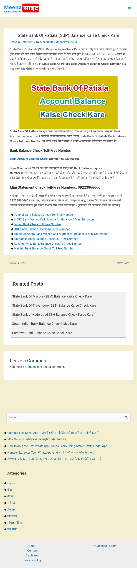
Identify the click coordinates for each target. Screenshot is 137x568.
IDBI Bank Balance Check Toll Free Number (42, 229)
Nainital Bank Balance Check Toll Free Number (44, 248)
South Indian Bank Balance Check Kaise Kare (44, 323)
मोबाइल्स (12, 516)
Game (11, 483)
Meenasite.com (107, 546)
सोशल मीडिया (14, 522)
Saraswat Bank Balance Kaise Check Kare (42, 333)
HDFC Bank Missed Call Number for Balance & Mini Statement (54, 219)
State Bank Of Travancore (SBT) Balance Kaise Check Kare (54, 305)
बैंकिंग (10, 496)
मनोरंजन (11, 503)
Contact (32, 550)
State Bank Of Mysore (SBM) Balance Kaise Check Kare (52, 296)
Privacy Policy (32, 560)
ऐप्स (9, 489)
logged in (33, 367)
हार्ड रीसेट (12, 529)
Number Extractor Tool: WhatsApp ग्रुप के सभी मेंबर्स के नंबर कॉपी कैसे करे (50, 452)
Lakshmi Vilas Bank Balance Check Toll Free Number (48, 243)
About (32, 546)
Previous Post (15, 263)
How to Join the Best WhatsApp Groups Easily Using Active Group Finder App (57, 446)
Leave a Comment (21, 42)
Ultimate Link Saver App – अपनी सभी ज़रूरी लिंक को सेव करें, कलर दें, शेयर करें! (53, 433)
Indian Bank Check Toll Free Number (37, 224)
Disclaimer (32, 555)
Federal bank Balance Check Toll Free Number (44, 214)
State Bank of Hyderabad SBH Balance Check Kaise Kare (52, 314)
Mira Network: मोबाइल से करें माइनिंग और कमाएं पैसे (36, 439)
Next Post (125, 263)
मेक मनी (11, 509)
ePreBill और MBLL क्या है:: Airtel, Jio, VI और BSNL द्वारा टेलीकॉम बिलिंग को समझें (54, 459)
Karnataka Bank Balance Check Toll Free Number (46, 239)
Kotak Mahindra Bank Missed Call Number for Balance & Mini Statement (61, 234)
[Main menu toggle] (129, 8)
